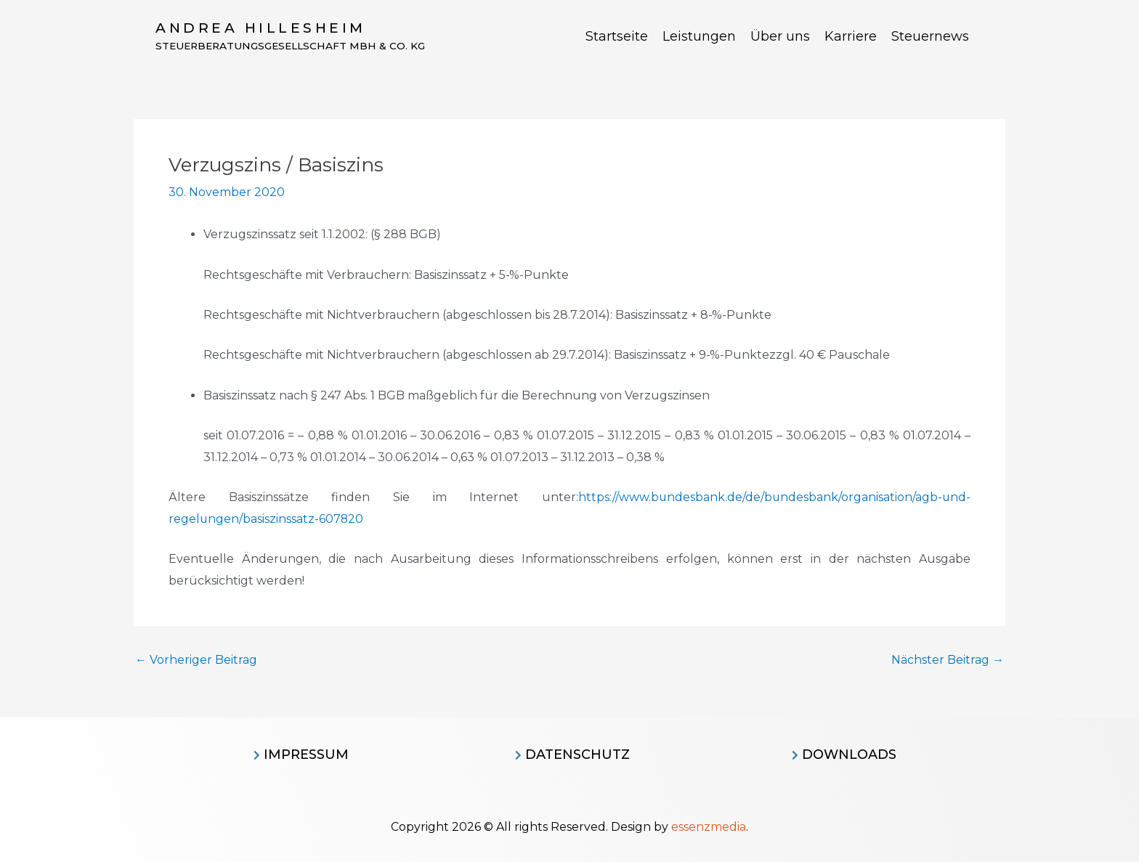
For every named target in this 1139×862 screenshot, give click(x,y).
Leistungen (699, 36)
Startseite (616, 36)
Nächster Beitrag (947, 660)
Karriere (850, 36)
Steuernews (930, 36)
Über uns (780, 36)
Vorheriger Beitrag (196, 660)
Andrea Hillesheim (260, 28)
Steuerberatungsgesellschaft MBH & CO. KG (294, 46)
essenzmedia (708, 827)
